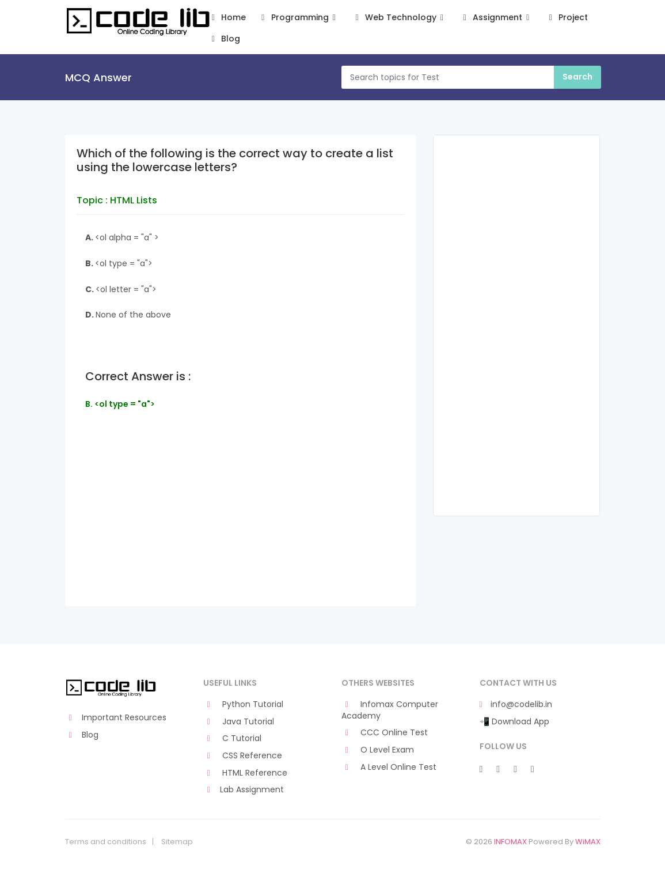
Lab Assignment (243, 789)
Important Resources (116, 717)
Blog (224, 38)
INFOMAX (510, 841)
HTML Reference (245, 773)
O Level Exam (378, 749)
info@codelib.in (516, 704)
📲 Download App (514, 721)
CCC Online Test (384, 732)
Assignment (496, 17)
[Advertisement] (240, 525)
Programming (298, 17)
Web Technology (399, 17)
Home (227, 17)
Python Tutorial (243, 704)
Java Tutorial (239, 721)
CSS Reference (243, 755)
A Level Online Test (389, 767)
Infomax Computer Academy (390, 710)
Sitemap (177, 842)
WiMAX (588, 841)
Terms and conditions (105, 842)
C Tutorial (232, 738)
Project (566, 17)
